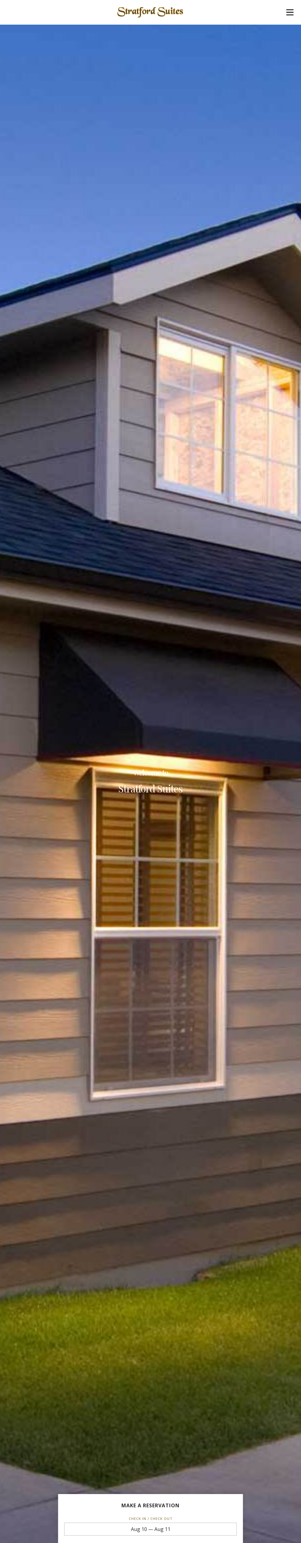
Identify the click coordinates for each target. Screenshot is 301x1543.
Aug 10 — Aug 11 (150, 1529)
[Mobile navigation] (290, 13)
